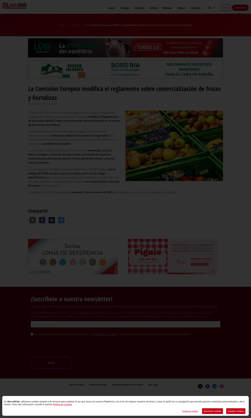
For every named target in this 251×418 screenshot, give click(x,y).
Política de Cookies (62, 404)
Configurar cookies (190, 411)
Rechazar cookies (212, 411)
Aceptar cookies (236, 411)
